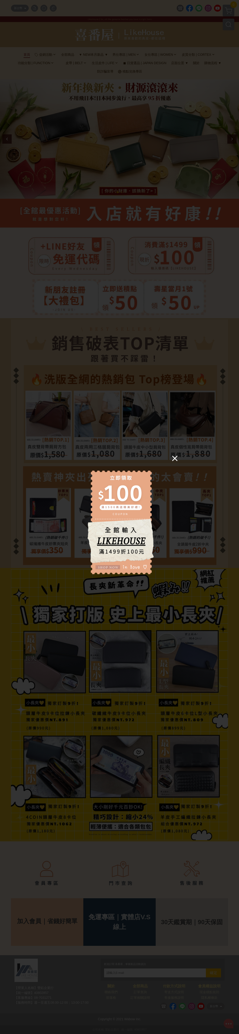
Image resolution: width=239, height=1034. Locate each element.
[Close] (174, 458)
